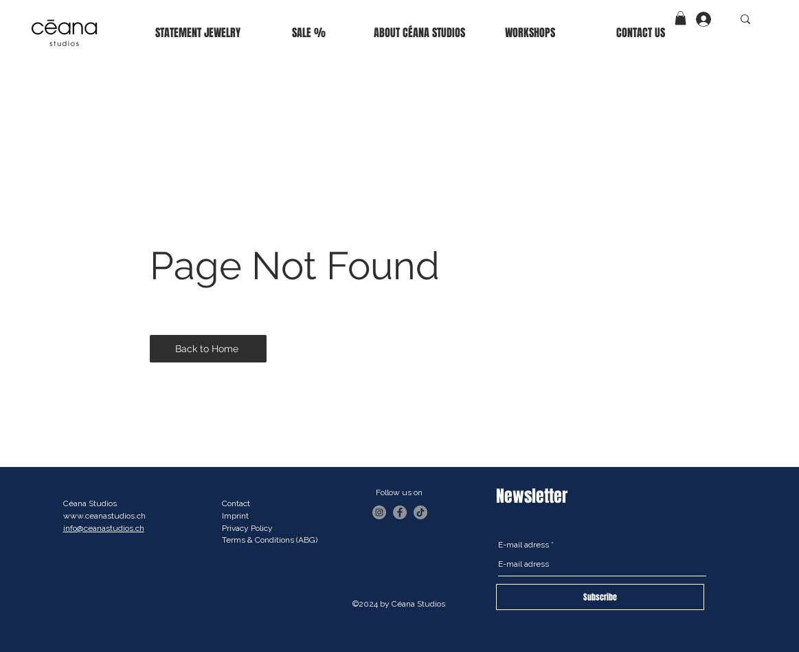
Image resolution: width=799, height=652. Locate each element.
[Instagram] (379, 512)
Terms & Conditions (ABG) (269, 540)
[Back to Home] (208, 348)
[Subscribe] (600, 597)
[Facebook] (400, 512)
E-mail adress (523, 545)
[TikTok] (420, 512)
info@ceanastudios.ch (103, 528)
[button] (680, 18)
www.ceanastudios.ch (104, 516)
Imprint (235, 516)
